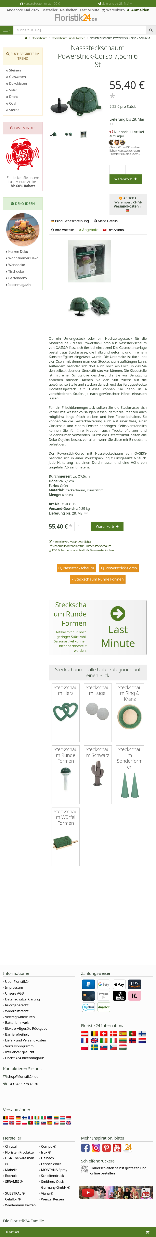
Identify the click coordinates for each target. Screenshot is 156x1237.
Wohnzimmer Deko (22, 258)
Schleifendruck (52, 1175)
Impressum (14, 987)
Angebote (88, 229)
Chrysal (11, 1146)
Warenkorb (113, 10)
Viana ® (47, 1193)
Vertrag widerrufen (20, 1016)
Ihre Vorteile (62, 229)
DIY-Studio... (115, 229)
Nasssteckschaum (78, 567)
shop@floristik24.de (23, 1076)
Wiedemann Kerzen (20, 1205)
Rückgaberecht (16, 1005)
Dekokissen (16, 83)
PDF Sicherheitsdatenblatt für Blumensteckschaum (82, 550)
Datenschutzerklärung (22, 999)
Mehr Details (106, 220)
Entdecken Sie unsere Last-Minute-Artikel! (23, 181)
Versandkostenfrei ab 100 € (42, 3)
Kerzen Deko (17, 251)
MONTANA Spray (54, 1169)
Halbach (47, 1158)
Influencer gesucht (19, 1052)
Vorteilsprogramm (19, 1046)
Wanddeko (15, 264)
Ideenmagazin (18, 284)
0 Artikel (12, 1231)
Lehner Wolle (51, 1163)
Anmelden (138, 10)
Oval (11, 103)
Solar (11, 90)
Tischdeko (15, 271)
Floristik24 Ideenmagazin (24, 1057)
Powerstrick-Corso (121, 567)
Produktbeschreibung (70, 220)
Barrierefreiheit (17, 1034)
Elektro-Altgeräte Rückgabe (26, 1028)
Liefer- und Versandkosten (25, 1040)
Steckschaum (36, 38)
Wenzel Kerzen (52, 1199)
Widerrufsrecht (16, 1011)
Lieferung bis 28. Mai (117, 3)
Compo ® (48, 1146)
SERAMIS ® (14, 1181)
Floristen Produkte (19, 1152)
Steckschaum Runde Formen (67, 38)
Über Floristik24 (17, 981)
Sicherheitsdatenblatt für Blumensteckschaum (80, 546)
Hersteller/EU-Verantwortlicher (70, 542)
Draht (12, 96)
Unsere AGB (14, 993)
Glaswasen (16, 76)
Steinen (13, 70)
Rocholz (11, 1175)
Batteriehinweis (17, 1022)
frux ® (46, 1152)
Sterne (12, 109)
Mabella (11, 1169)
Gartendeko (16, 278)
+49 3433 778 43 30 (23, 1083)
